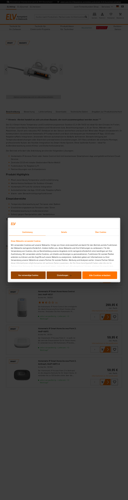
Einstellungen (64, 275)
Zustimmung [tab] (27, 232)
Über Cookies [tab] (100, 232)
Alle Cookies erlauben (99, 275)
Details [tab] (64, 232)
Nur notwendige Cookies (28, 275)
